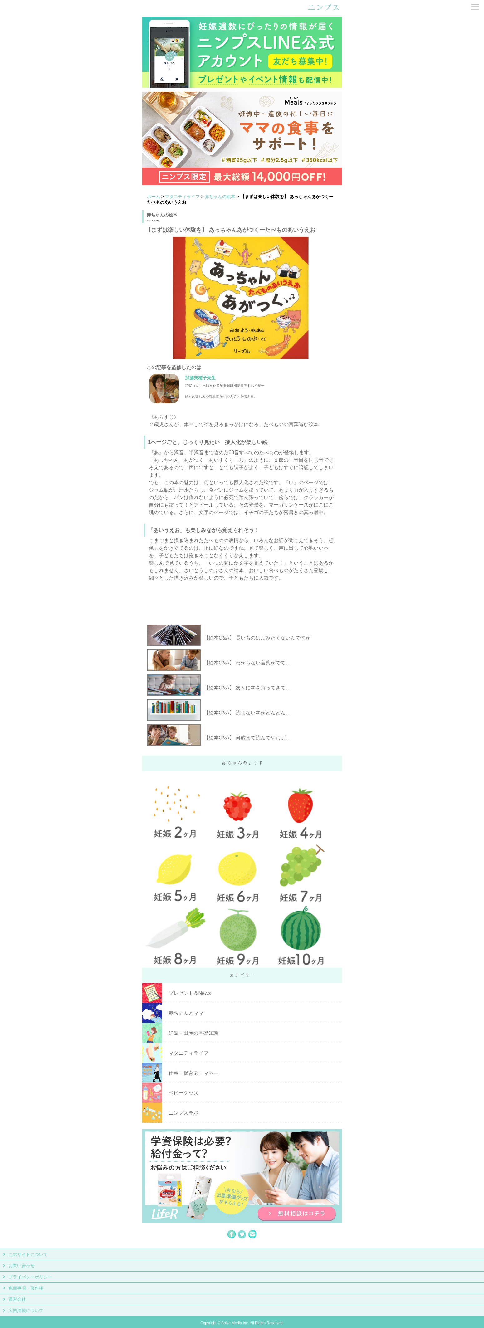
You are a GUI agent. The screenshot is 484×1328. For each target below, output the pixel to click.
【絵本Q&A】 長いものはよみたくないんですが (257, 637)
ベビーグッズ (183, 1093)
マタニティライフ (182, 196)
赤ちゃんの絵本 (220, 196)
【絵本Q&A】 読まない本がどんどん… (247, 712)
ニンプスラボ (183, 1113)
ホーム (153, 196)
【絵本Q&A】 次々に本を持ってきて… (247, 687)
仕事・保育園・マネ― (193, 1073)
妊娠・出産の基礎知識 (193, 1033)
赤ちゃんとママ (186, 1013)
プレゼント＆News (190, 993)
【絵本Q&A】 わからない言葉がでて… (247, 662)
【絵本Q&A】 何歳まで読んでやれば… (247, 737)
